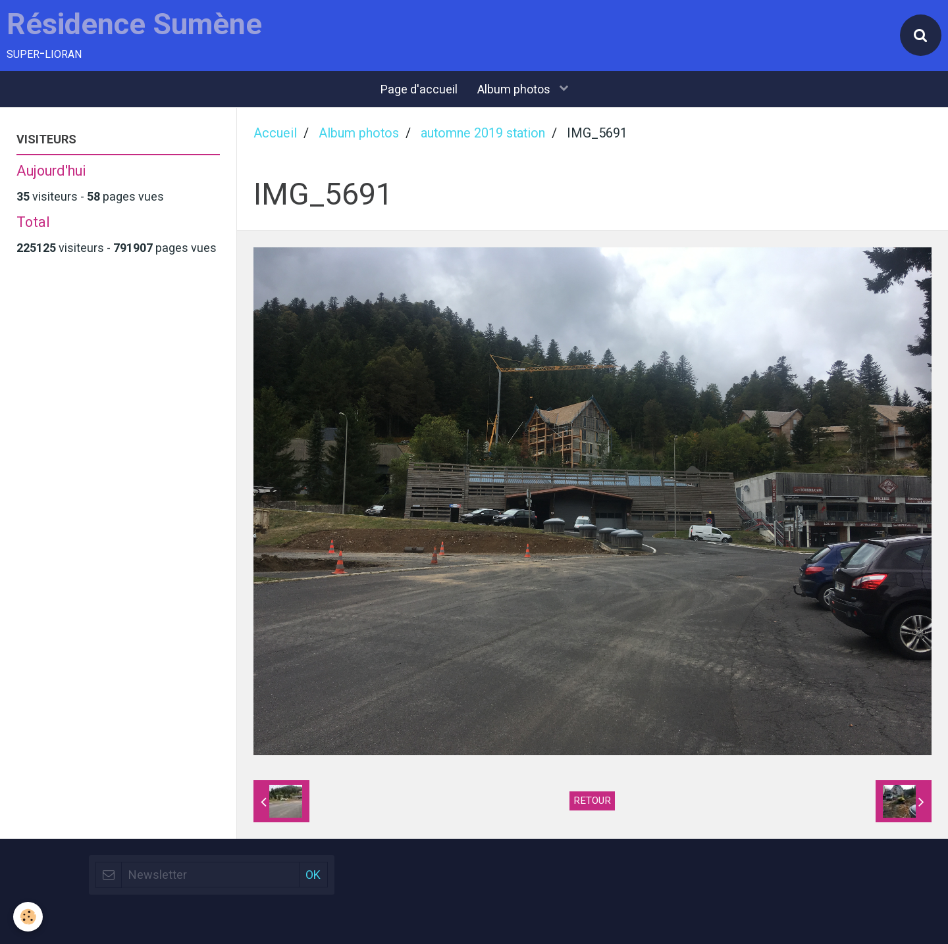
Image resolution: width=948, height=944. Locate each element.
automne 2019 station (483, 133)
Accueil (275, 133)
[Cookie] (28, 917)
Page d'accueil (419, 89)
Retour (592, 801)
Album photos (515, 89)
